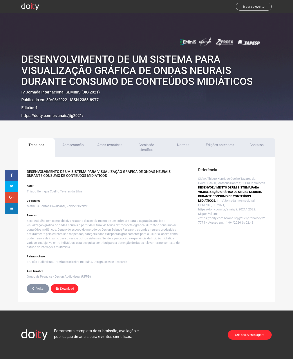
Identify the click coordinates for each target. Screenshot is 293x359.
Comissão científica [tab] (146, 147)
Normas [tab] (183, 145)
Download (64, 288)
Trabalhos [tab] (36, 145)
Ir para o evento (253, 6)
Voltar (38, 288)
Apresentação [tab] (73, 145)
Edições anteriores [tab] (220, 145)
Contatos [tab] (257, 145)
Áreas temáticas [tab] (109, 145)
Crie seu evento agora (249, 335)
